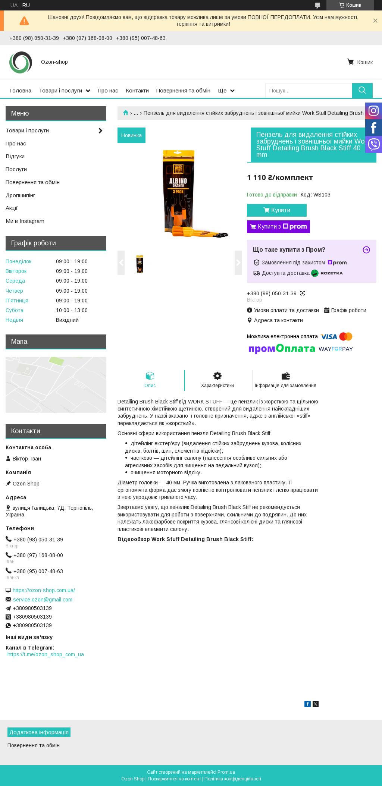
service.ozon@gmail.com (42, 600)
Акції (12, 208)
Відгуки (15, 156)
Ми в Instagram (25, 221)
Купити (280, 210)
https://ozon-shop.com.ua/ (44, 590)
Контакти (137, 90)
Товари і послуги (60, 90)
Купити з (282, 226)
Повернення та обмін (183, 90)
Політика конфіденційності (232, 779)
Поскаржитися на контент (174, 779)
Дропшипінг (20, 195)
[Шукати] (362, 90)
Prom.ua (226, 772)
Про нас (108, 90)
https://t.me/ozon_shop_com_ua (45, 654)
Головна (20, 90)
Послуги (16, 169)
